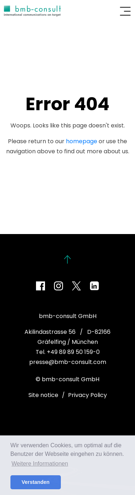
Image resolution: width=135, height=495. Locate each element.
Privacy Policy (87, 395)
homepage (81, 141)
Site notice (43, 395)
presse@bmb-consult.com (67, 362)
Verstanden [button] (36, 482)
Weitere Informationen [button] (40, 464)
